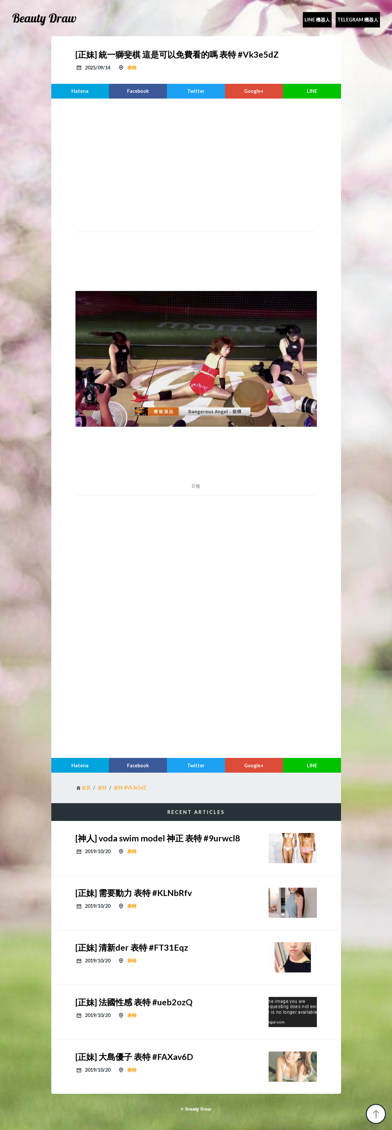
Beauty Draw (44, 18)
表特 (131, 67)
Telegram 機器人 (357, 19)
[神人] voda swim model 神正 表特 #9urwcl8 (157, 838)
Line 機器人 (317, 19)
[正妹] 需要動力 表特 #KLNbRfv (133, 893)
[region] (196, 164)
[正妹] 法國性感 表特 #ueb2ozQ (133, 1002)
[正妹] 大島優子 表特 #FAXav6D (134, 1057)
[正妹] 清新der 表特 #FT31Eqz (131, 947)
